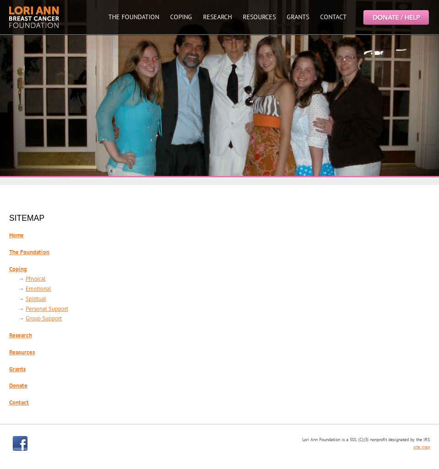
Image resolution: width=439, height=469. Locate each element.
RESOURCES (259, 17)
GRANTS (298, 17)
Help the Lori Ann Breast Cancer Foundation (395, 17)
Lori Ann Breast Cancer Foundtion (34, 17)
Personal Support (47, 309)
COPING (181, 17)
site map (421, 447)
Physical (36, 278)
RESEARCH (217, 17)
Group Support (44, 318)
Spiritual (36, 299)
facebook (20, 443)
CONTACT (333, 17)
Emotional (38, 289)
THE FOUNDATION (133, 17)
